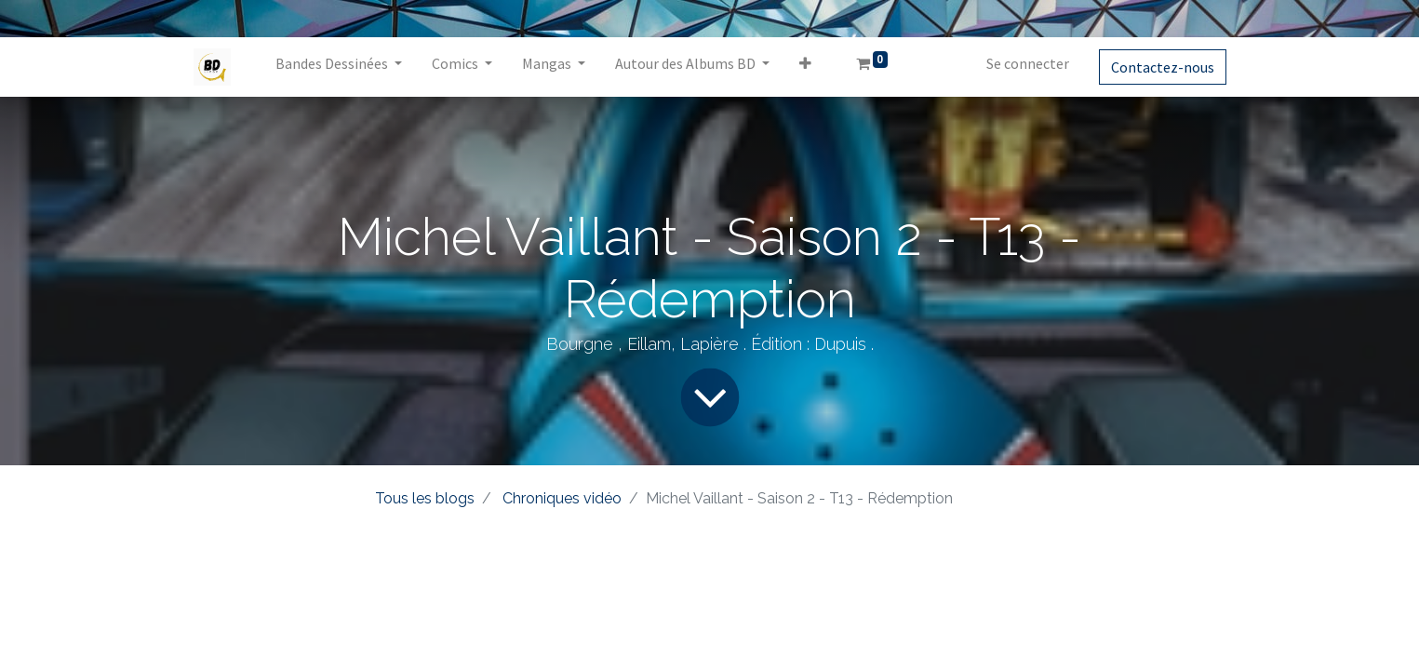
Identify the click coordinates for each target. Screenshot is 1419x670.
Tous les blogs (425, 498)
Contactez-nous (1162, 67)
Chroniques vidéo (562, 498)
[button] (805, 67)
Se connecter (1027, 63)
